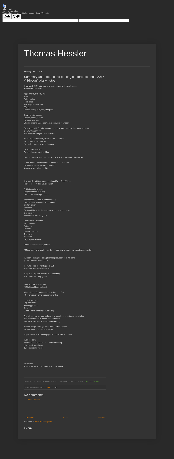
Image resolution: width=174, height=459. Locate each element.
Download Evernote (92, 381)
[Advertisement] (64, 408)
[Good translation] (7, 16)
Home (65, 418)
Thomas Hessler (55, 53)
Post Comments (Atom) (43, 422)
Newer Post (29, 418)
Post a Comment (34, 400)
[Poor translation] (16, 16)
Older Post (101, 418)
